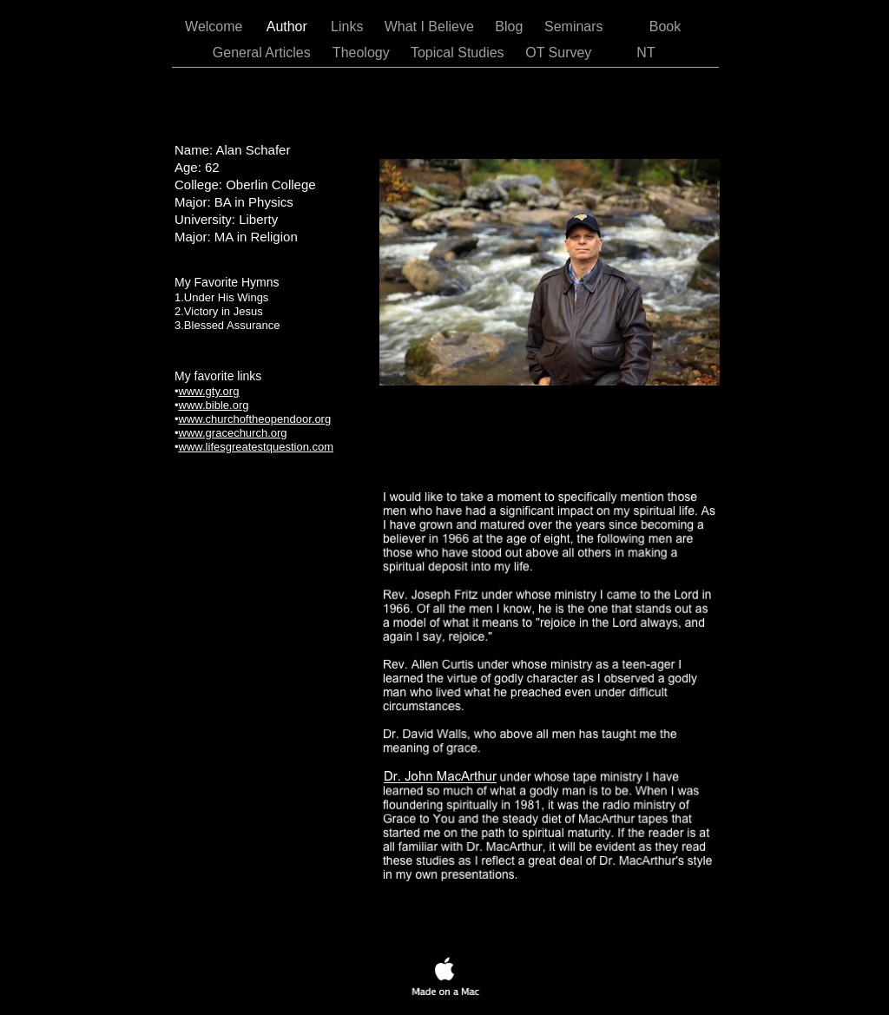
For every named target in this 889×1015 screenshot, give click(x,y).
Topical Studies (459, 52)
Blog (510, 26)
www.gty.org (209, 391)
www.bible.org (214, 405)
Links (349, 26)
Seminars (575, 26)
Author (289, 26)
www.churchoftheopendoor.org (255, 418)
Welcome (216, 26)
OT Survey (560, 52)
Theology (363, 52)
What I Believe (431, 26)
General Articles (263, 52)
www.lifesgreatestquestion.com (256, 446)
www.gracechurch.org (233, 432)
